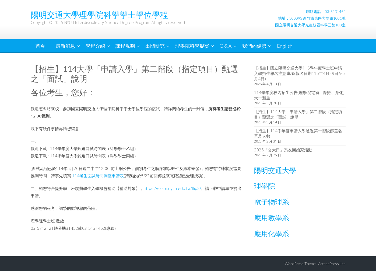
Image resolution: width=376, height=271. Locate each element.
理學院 (264, 186)
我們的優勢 (254, 46)
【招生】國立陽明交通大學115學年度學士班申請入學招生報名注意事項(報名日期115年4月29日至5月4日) (299, 73)
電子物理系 (271, 201)
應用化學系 (271, 233)
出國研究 (155, 46)
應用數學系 (271, 217)
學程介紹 (95, 46)
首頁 (40, 46)
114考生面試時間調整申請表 (97, 175)
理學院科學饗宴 (192, 46)
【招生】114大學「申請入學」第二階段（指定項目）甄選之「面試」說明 (298, 114)
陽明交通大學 (275, 170)
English (284, 46)
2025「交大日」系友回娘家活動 (283, 149)
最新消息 (65, 46)
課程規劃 (125, 46)
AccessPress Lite (332, 263)
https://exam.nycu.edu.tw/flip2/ (172, 188)
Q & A (226, 46)
